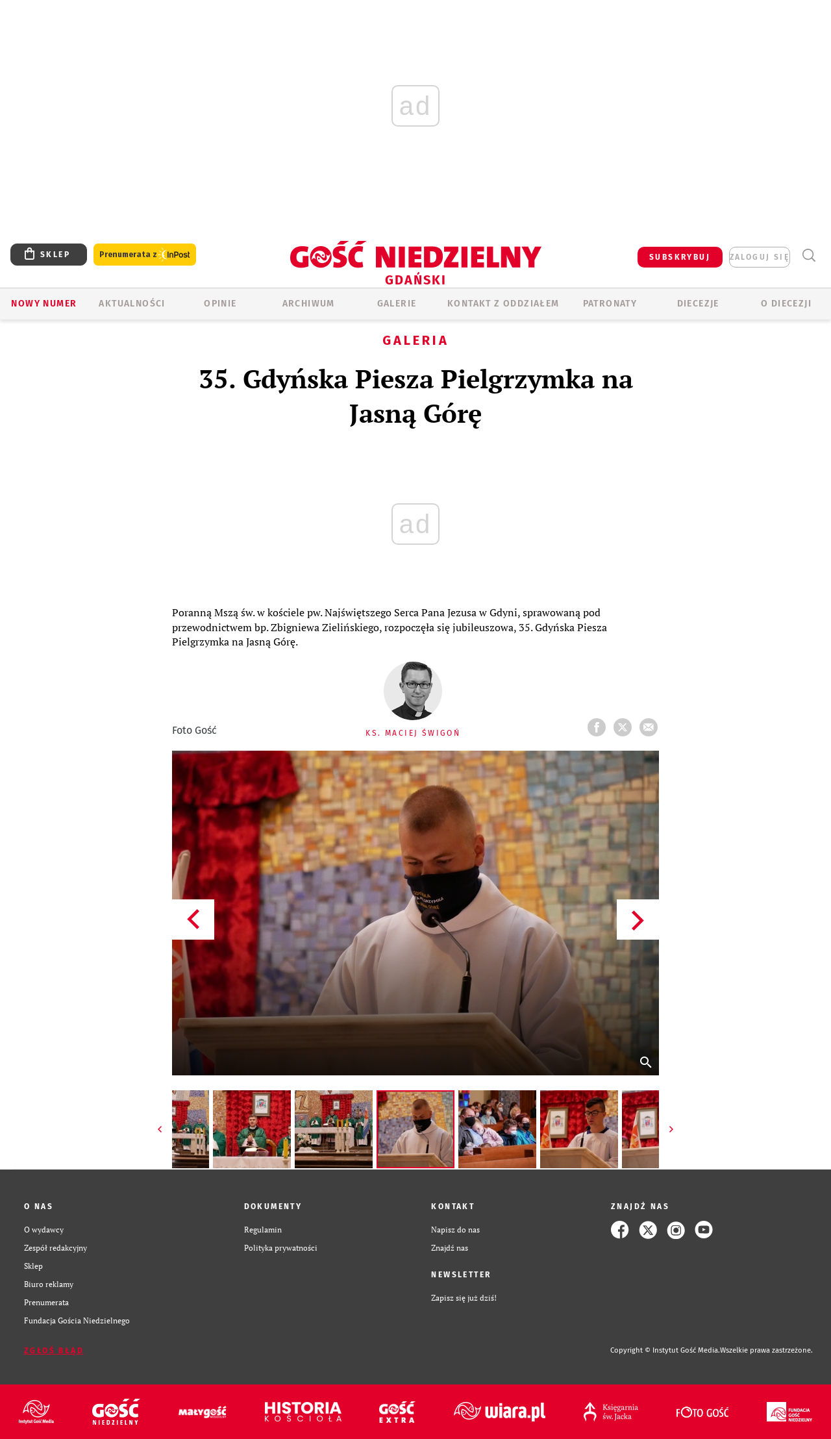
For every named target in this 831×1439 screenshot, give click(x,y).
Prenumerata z (144, 254)
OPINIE (220, 303)
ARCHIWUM (308, 303)
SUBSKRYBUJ (679, 257)
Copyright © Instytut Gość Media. (665, 1350)
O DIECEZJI (786, 303)
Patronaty (610, 303)
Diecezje (698, 303)
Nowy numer (44, 303)
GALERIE (397, 303)
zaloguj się (759, 257)
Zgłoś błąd (54, 1350)
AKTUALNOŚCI (132, 303)
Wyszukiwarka (809, 256)
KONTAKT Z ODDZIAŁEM (503, 303)
